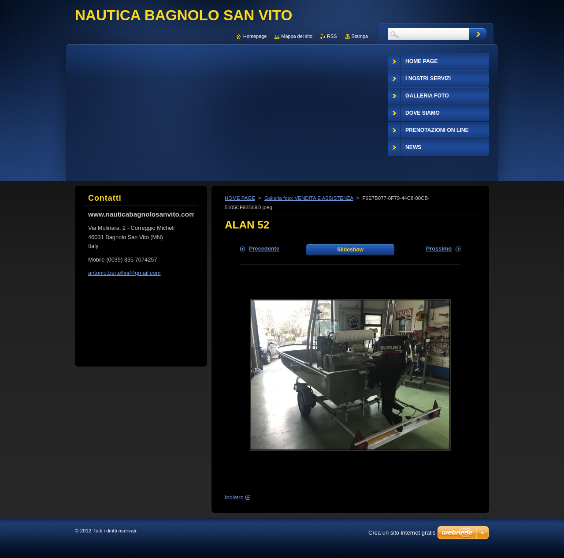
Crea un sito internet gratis (401, 532)
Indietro (234, 497)
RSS (332, 36)
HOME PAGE (240, 198)
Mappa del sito (296, 36)
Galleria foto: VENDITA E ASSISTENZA (308, 198)
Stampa (360, 36)
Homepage (255, 36)
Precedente (264, 248)
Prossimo (439, 248)
